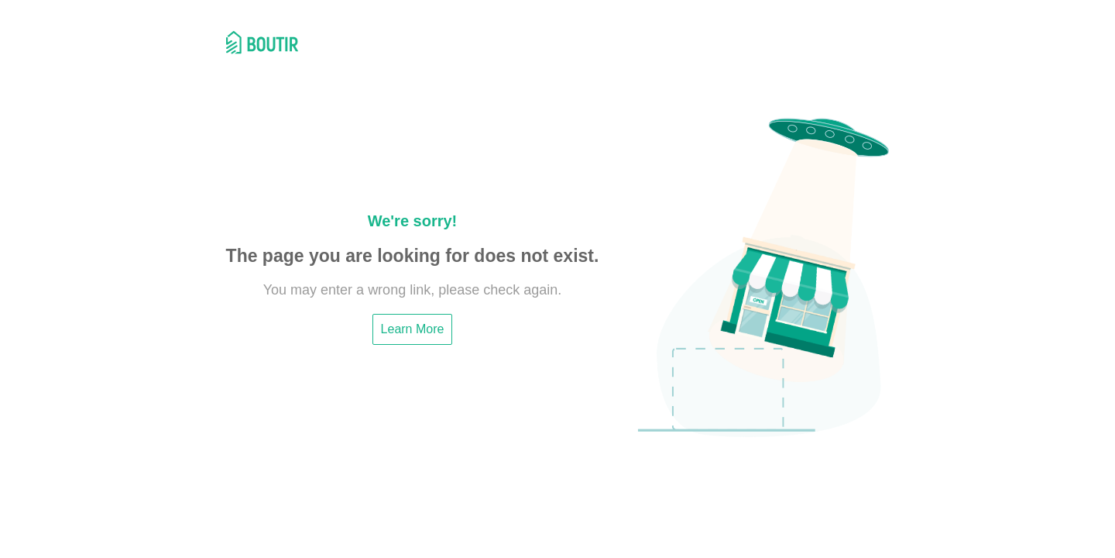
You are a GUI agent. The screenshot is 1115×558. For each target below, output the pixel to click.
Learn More (412, 329)
